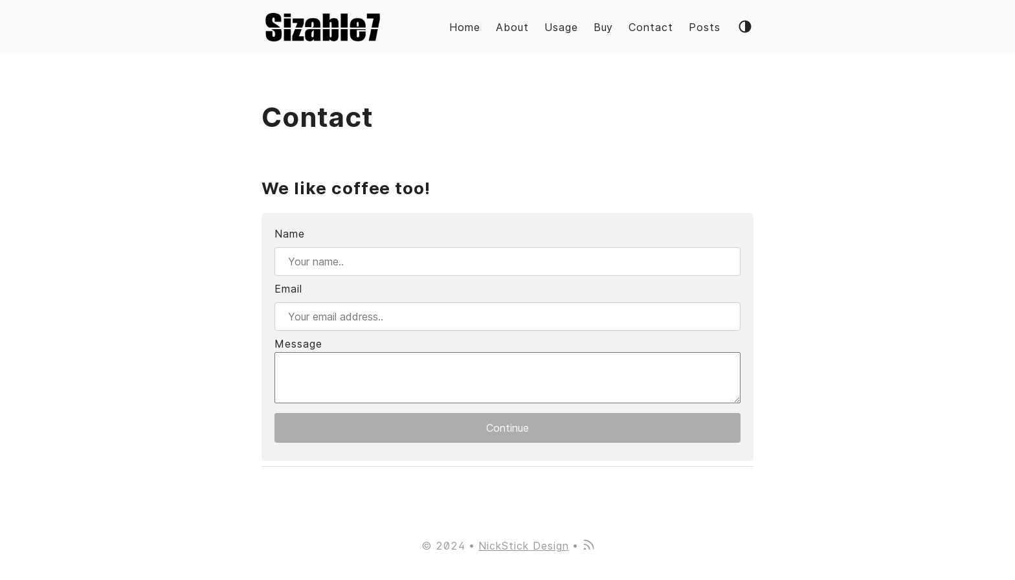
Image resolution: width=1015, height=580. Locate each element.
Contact (651, 27)
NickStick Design (523, 545)
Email (288, 288)
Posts (704, 27)
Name (289, 233)
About (512, 27)
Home (464, 27)
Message (298, 343)
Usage (561, 27)
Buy (604, 27)
